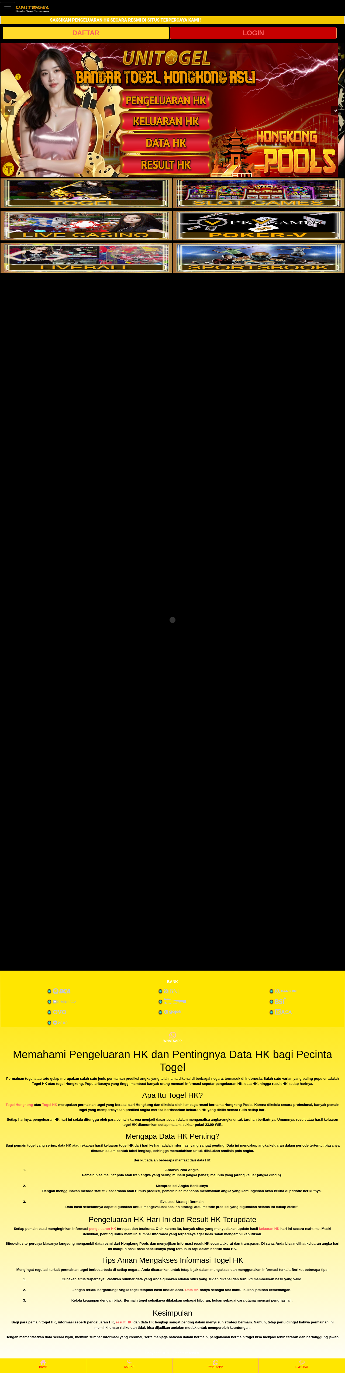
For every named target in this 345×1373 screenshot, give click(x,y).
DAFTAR (85, 33)
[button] (9, 110)
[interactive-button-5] (86, 258)
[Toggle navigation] (7, 8)
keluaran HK (269, 1229)
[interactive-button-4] (258, 225)
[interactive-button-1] (86, 193)
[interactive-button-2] (258, 193)
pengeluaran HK (102, 1229)
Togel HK (49, 1105)
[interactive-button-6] (258, 258)
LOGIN (253, 33)
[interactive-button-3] (86, 225)
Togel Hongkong (19, 1105)
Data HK (192, 1290)
